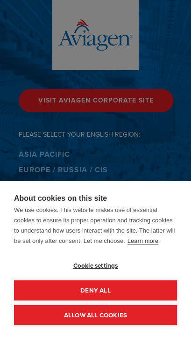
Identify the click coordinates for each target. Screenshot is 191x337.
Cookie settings (95, 265)
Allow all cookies (95, 315)
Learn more (142, 240)
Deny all (95, 290)
